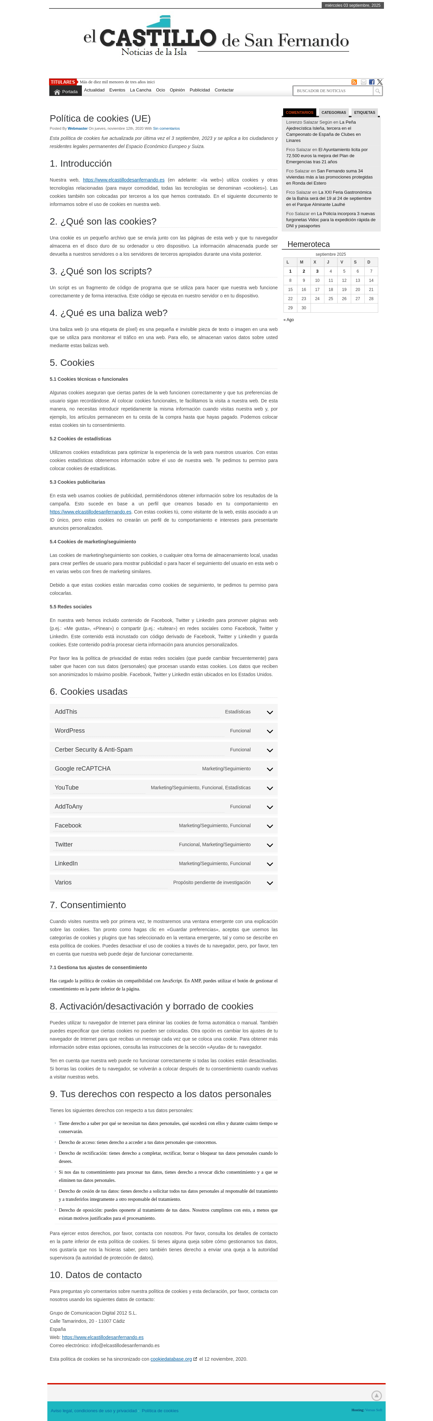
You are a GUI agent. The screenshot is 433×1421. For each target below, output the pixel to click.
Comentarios (300, 112)
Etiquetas (364, 112)
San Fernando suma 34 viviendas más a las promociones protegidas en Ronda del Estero (329, 177)
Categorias (334, 112)
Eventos (117, 89)
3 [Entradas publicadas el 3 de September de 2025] (317, 271)
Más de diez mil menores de (104, 81)
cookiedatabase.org (171, 1359)
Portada (70, 91)
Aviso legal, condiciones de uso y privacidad (94, 1410)
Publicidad (200, 89)
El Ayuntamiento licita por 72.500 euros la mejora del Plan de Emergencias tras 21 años (327, 155)
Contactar (224, 89)
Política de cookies (160, 1410)
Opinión (177, 89)
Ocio (160, 89)
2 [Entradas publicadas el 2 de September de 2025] (304, 271)
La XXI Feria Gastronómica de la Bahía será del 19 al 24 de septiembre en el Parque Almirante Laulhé (328, 198)
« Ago (288, 319)
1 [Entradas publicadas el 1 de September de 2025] (290, 271)
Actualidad (94, 89)
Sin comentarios (166, 128)
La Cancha (140, 89)
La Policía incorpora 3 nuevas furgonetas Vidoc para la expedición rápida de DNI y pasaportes (330, 219)
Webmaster (78, 128)
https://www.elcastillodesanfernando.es (123, 180)
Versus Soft (373, 1410)
